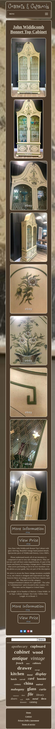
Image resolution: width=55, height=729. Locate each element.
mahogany (17, 689)
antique (20, 658)
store (28, 664)
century (17, 684)
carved (22, 679)
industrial (16, 696)
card (31, 678)
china (28, 683)
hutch (14, 679)
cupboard (37, 646)
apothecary (19, 646)
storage (37, 670)
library (40, 694)
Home (28, 712)
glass (31, 688)
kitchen (17, 673)
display (40, 674)
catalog (33, 702)
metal (35, 698)
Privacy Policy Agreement (28, 720)
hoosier (41, 678)
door (23, 695)
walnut (39, 684)
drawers (23, 702)
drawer (24, 668)
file (30, 694)
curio (42, 689)
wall (21, 699)
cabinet (22, 652)
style (27, 699)
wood (38, 652)
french (19, 663)
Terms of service (28, 724)
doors (14, 698)
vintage (38, 658)
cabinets (37, 663)
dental (29, 675)
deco (43, 698)
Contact (28, 716)
